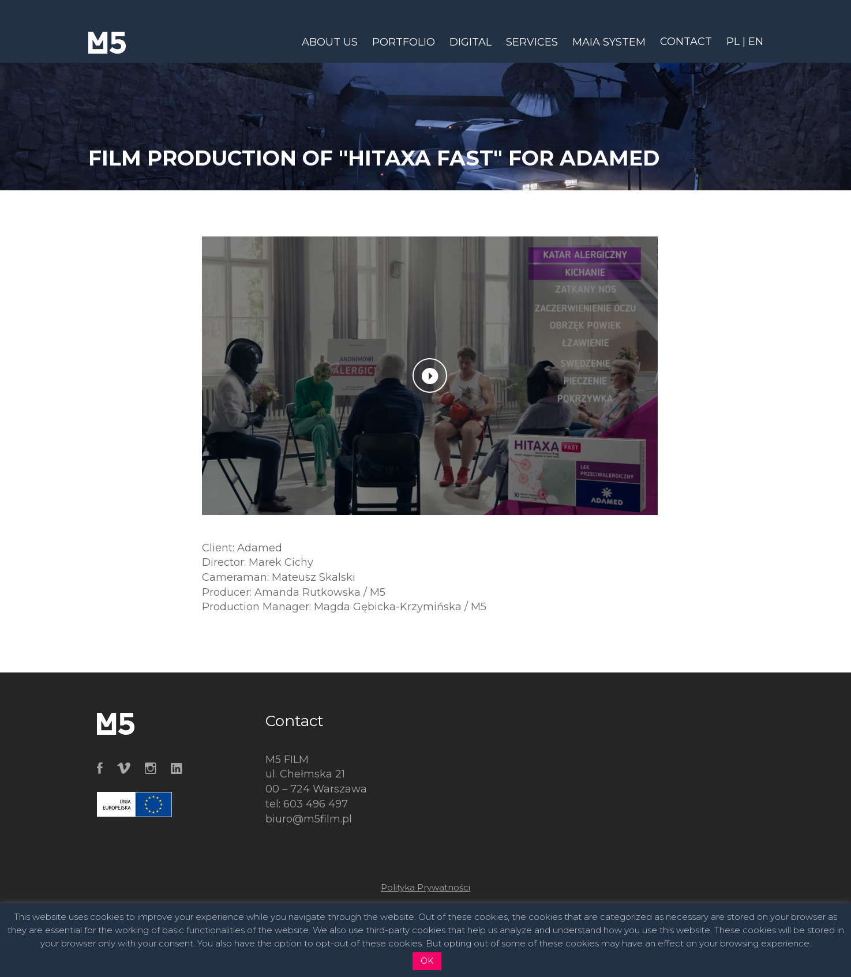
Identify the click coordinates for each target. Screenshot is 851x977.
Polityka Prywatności (425, 887)
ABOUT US (330, 42)
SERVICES (532, 42)
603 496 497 (315, 804)
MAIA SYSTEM (609, 42)
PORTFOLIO (403, 42)
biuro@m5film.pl (308, 819)
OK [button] (427, 961)
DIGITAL (470, 42)
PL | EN (744, 41)
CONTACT (686, 41)
